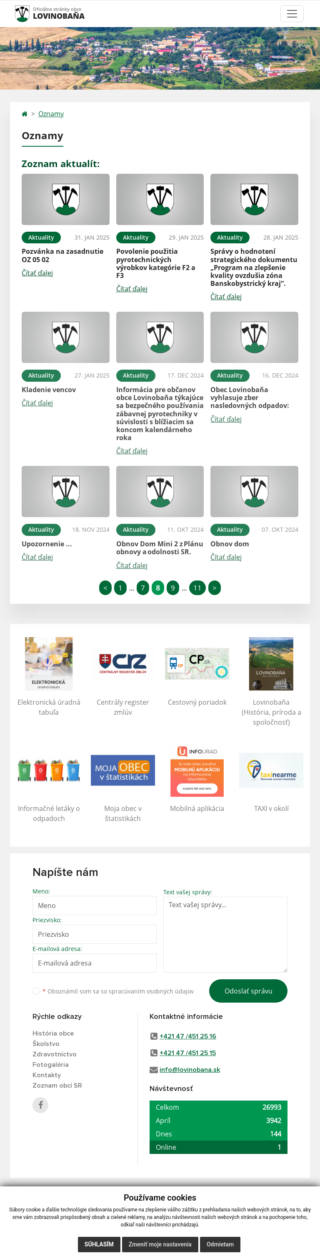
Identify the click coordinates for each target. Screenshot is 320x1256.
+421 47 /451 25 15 (188, 1053)
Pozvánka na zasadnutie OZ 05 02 (62, 255)
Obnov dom (229, 543)
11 (197, 588)
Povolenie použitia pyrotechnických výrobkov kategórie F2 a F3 (155, 263)
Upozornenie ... (47, 543)
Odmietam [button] (220, 1244)
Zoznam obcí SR (57, 1085)
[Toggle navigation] (292, 13)
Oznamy (51, 113)
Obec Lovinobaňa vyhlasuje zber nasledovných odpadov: (249, 397)
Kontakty (46, 1075)
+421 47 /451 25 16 (188, 1036)
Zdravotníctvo (54, 1054)
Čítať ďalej (37, 273)
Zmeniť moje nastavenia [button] (160, 1244)
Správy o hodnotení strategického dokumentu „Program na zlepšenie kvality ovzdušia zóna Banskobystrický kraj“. (254, 267)
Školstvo (46, 1044)
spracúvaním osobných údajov (151, 991)
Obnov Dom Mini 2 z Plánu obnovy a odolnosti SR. (159, 547)
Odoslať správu (248, 991)
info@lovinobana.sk (190, 1069)
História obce (53, 1033)
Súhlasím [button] (99, 1244)
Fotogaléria (50, 1064)
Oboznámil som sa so (118, 991)
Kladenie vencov (49, 389)
